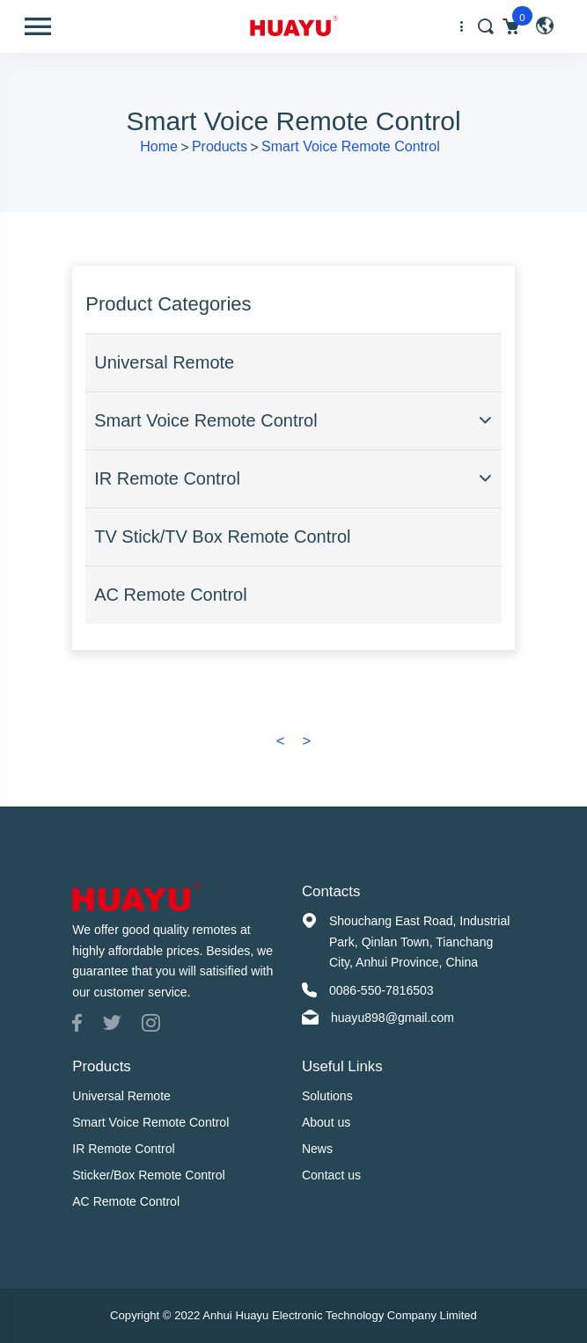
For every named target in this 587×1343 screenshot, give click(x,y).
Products (219, 146)
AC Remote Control (170, 594)
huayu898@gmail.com (392, 1018)
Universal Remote (164, 362)
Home (159, 146)
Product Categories (168, 304)
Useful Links (342, 1066)
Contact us (331, 1175)
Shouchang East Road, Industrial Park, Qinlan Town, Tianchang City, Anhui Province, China (419, 941)
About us (326, 1122)
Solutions (327, 1096)
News (317, 1149)
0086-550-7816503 (381, 990)
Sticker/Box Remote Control (148, 1175)
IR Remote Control (167, 478)
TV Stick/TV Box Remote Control (222, 536)
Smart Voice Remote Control (350, 146)
